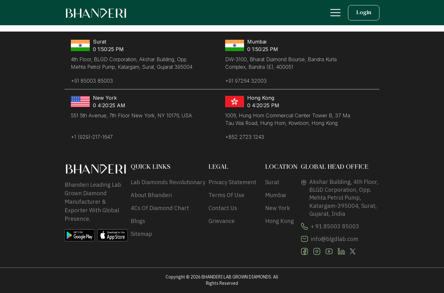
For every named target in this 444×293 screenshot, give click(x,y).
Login (363, 13)
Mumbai (275, 195)
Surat (272, 182)
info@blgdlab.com (334, 239)
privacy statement (232, 182)
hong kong (279, 221)
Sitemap (141, 233)
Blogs (138, 221)
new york (277, 208)
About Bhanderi (151, 195)
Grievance (221, 221)
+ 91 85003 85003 (335, 226)
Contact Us (222, 208)
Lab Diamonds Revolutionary (168, 182)
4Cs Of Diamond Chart (160, 208)
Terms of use (226, 195)
